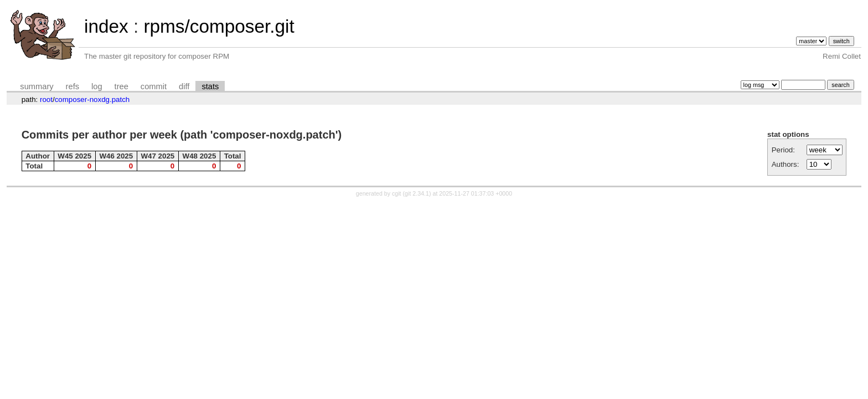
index (106, 26)
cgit (397, 193)
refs (72, 86)
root (46, 99)
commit (154, 86)
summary (36, 86)
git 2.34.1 (417, 193)
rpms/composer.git (218, 26)
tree (121, 86)
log (96, 86)
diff (184, 86)
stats (210, 86)
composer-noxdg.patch (92, 99)
